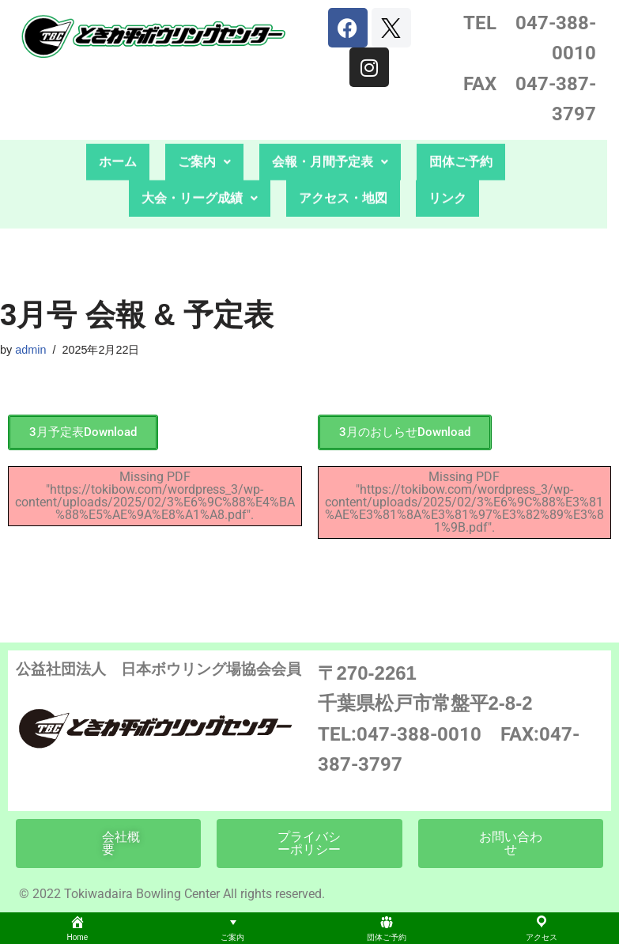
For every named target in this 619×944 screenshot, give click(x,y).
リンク (447, 180)
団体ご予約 (461, 143)
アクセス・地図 (343, 180)
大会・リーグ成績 (200, 180)
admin (30, 349)
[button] (204, 144)
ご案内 (204, 143)
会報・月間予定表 (330, 143)
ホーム (118, 143)
